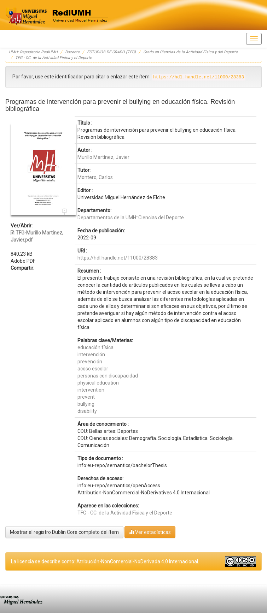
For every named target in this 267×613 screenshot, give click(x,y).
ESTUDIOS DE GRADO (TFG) (111, 52)
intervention (90, 390)
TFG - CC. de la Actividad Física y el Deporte (53, 57)
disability (87, 411)
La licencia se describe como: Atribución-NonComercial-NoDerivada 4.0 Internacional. (105, 561)
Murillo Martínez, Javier (103, 157)
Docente (72, 52)
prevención (89, 361)
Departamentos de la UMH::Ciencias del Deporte (130, 217)
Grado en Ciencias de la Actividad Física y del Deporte (190, 52)
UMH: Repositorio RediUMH (33, 52)
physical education (98, 383)
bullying (85, 404)
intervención (91, 354)
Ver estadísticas (150, 532)
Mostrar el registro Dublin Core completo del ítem (64, 532)
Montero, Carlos (95, 177)
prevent (86, 397)
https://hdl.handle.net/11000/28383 (117, 258)
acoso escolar (92, 368)
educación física (95, 347)
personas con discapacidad (107, 376)
